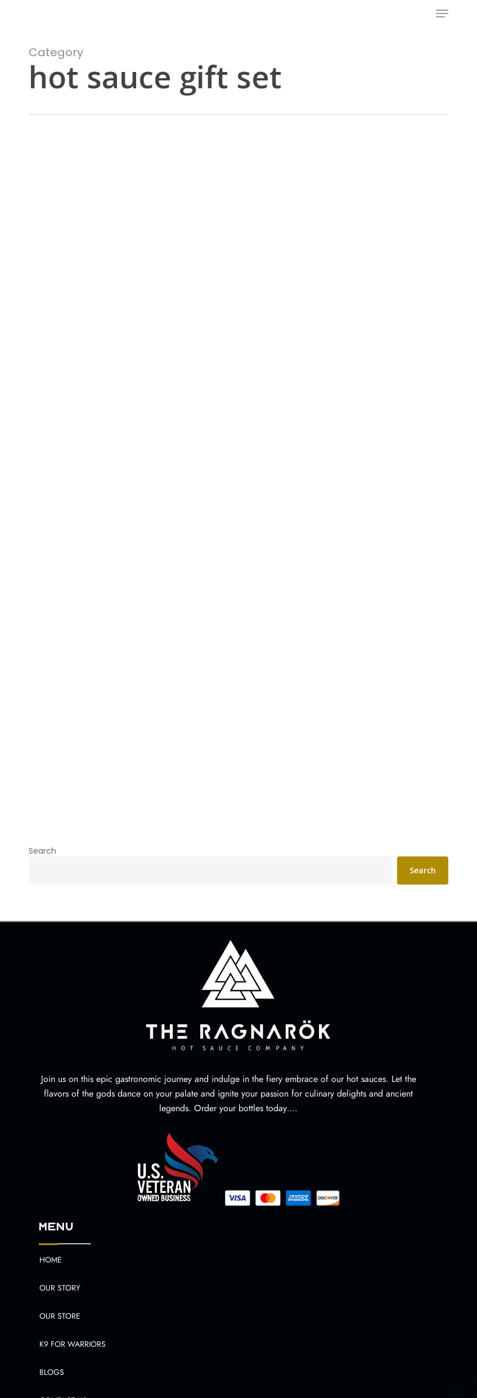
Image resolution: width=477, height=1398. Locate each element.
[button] (442, 13)
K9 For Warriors (72, 1344)
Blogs (51, 1372)
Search (42, 850)
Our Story (59, 1287)
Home (50, 1259)
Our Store (59, 1316)
